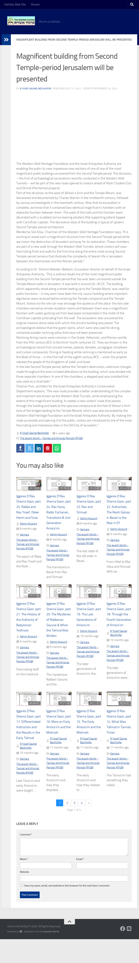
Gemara (24, 541)
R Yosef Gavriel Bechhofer (37, 88)
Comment (26, 858)
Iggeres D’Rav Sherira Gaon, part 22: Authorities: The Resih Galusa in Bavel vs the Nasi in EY (119, 513)
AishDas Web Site (15, 4)
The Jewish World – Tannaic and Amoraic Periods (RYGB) (54, 438)
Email (80, 882)
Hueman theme (51, 955)
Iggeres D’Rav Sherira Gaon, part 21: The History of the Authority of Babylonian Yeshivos (26, 626)
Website (24, 895)
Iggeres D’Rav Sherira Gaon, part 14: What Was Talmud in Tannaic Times (118, 734)
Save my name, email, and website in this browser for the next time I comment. (67, 909)
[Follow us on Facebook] (122, 952)
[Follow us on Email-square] (129, 952)
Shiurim (35, 4)
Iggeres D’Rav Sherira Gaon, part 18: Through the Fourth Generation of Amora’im (117, 626)
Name (24, 882)
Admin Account (29, 530)
